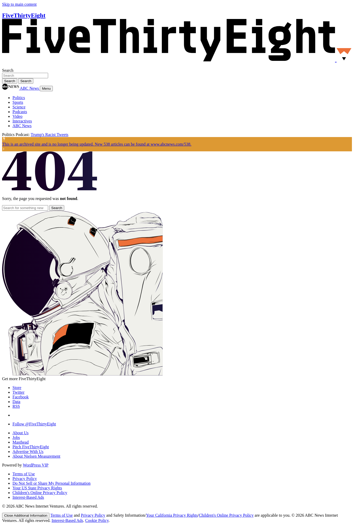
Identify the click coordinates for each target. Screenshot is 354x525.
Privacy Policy (24, 478)
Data (16, 401)
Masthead (20, 442)
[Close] (25, 515)
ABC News (21, 126)
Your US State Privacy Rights (37, 488)
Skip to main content (19, 4)
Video (17, 116)
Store (16, 387)
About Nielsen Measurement (36, 456)
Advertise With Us (27, 451)
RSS (16, 406)
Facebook (20, 397)
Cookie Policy (97, 520)
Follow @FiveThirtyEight (34, 424)
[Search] (25, 81)
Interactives (22, 121)
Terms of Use (23, 474)
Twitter (18, 392)
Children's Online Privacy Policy (39, 492)
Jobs (16, 437)
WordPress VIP (35, 465)
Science (18, 107)
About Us (20, 433)
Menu (46, 88)
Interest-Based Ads (28, 497)
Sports (17, 102)
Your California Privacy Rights (172, 515)
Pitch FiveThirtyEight (30, 447)
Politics (18, 97)
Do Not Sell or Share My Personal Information (51, 483)
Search (8, 70)
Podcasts (19, 111)
